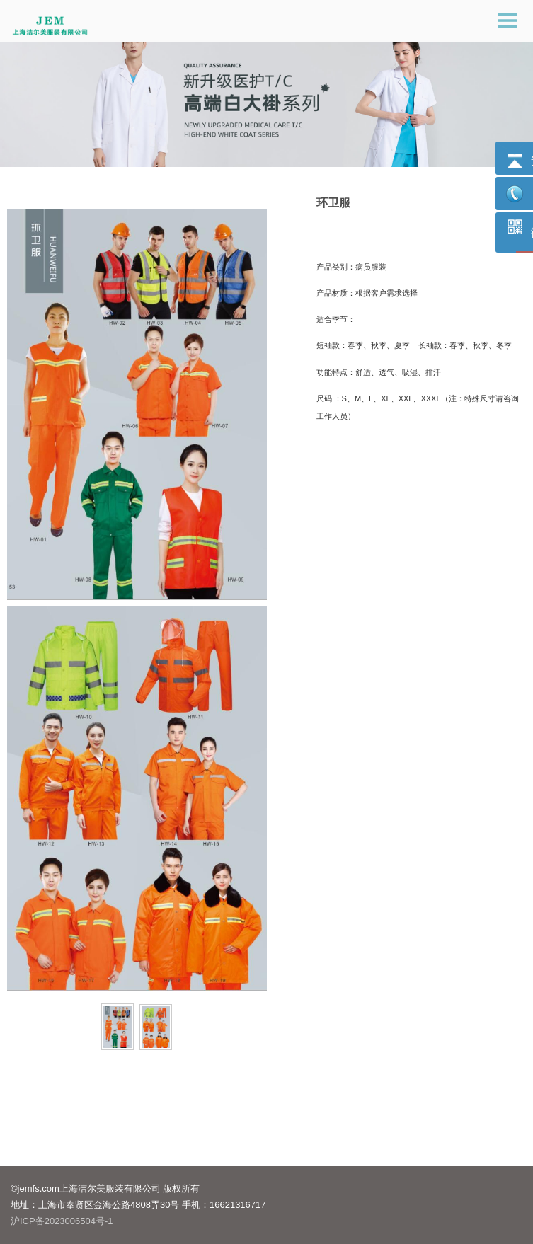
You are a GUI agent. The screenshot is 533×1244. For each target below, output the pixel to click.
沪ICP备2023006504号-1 (62, 1221)
